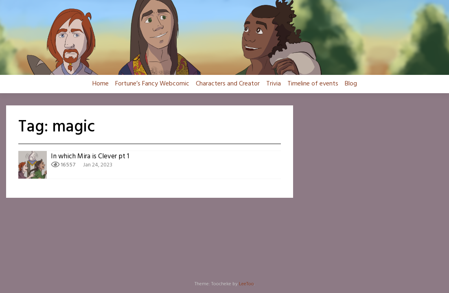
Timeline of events (312, 84)
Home (100, 84)
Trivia (273, 84)
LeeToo (246, 284)
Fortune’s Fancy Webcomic (152, 84)
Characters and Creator (228, 84)
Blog (351, 84)
